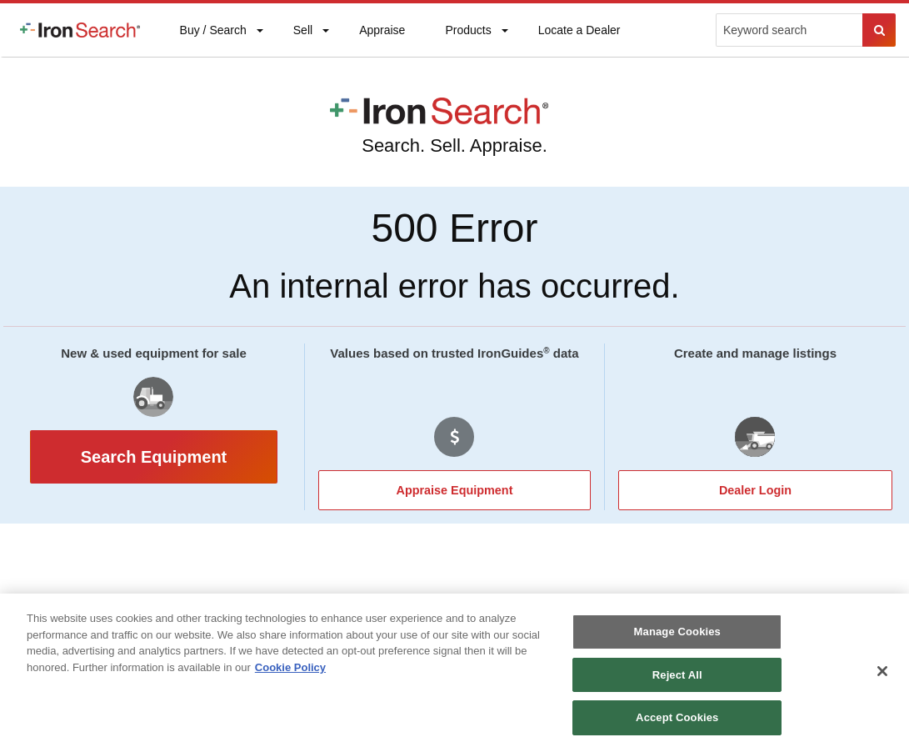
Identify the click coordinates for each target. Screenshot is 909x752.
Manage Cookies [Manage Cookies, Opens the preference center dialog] (677, 631)
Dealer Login (755, 490)
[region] (454, 673)
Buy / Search (213, 40)
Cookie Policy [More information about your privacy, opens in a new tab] (290, 667)
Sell (302, 33)
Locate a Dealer (579, 40)
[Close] (882, 671)
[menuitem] (80, 30)
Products (467, 33)
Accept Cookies (677, 717)
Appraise (381, 33)
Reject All (677, 675)
